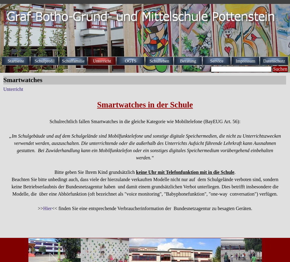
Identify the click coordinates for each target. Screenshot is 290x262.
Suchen (280, 69)
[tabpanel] (145, 155)
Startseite (16, 61)
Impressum (245, 61)
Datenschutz (274, 61)
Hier (47, 208)
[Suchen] (241, 69)
